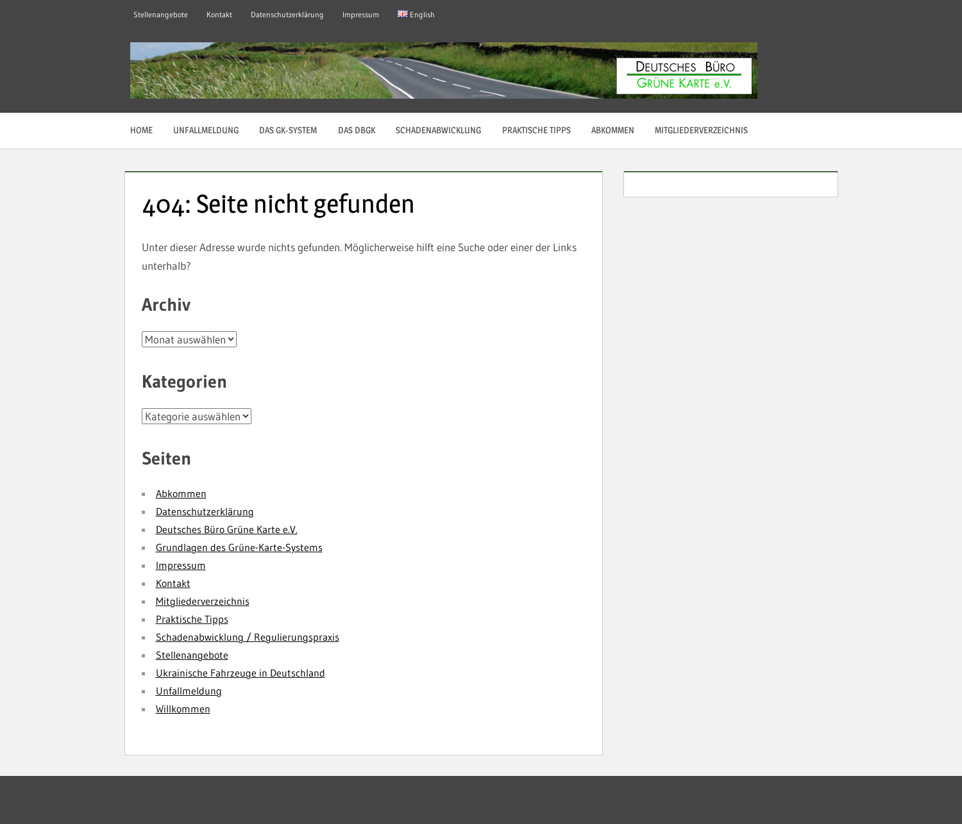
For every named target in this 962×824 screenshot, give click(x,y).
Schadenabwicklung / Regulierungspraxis (247, 636)
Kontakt (219, 14)
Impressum (360, 14)
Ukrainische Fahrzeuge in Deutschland (240, 672)
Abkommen (612, 130)
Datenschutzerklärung (287, 14)
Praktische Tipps (536, 130)
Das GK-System (288, 130)
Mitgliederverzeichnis (701, 130)
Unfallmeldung (206, 130)
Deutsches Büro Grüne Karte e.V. (227, 529)
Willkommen (183, 708)
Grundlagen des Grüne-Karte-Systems (239, 547)
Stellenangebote (160, 14)
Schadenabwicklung (438, 130)
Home (141, 130)
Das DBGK (356, 130)
